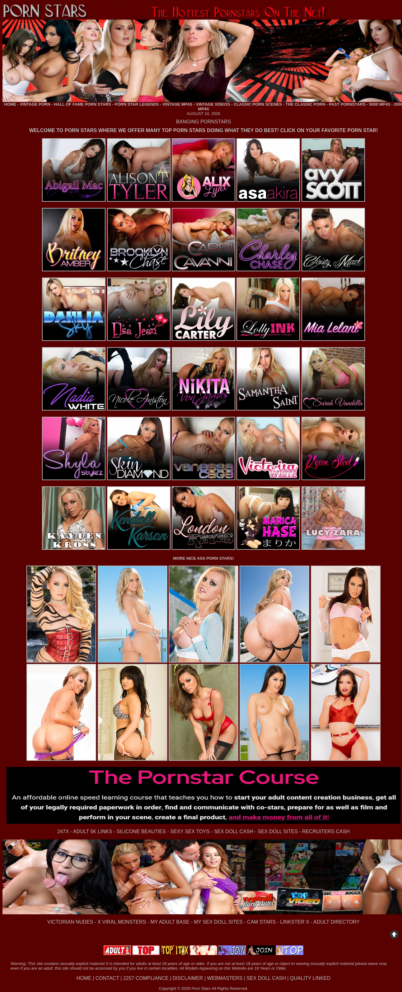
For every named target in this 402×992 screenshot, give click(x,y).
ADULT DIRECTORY (336, 922)
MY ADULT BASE (170, 922)
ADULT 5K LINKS (92, 831)
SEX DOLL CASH (234, 831)
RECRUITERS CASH (326, 831)
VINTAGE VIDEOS (213, 104)
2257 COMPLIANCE (146, 978)
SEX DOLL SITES (277, 831)
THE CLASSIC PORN (305, 104)
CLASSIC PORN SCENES (258, 104)
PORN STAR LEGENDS (137, 104)
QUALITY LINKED (310, 978)
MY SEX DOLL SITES (218, 922)
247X (63, 831)
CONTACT (107, 978)
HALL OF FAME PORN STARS (82, 104)
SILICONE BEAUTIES (141, 831)
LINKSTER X (294, 922)
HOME (10, 104)
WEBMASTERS (224, 978)
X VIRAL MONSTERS (121, 922)
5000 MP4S (379, 104)
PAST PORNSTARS (347, 104)
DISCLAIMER (188, 978)
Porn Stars (200, 988)
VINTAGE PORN (35, 104)
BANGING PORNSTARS (203, 121)
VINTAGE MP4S (177, 104)
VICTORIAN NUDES (70, 922)
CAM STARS (261, 922)
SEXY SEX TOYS (189, 831)
